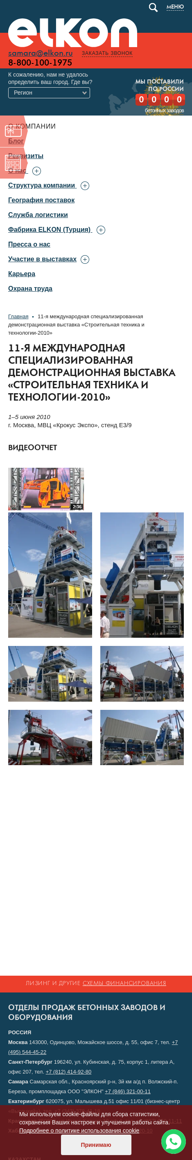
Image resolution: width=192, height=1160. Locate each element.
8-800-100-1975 (40, 63)
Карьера (21, 273)
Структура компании (41, 185)
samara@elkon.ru (40, 53)
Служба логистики (38, 214)
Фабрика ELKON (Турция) (49, 229)
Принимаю (96, 1145)
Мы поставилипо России (160, 86)
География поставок (41, 200)
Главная (18, 316)
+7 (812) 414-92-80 (69, 1072)
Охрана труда (30, 288)
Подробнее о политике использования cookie (79, 1130)
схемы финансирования (124, 984)
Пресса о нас (29, 244)
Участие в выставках (42, 259)
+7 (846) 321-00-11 (128, 1091)
